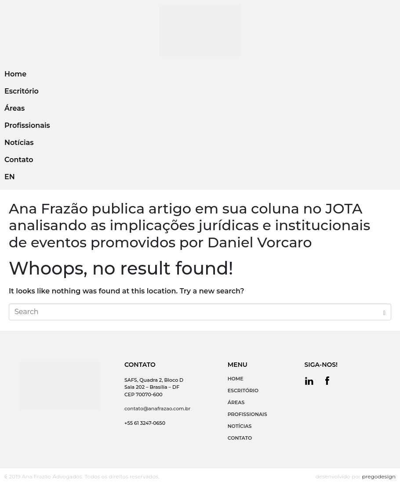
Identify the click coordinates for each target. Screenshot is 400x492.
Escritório (21, 91)
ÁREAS (236, 402)
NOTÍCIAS (240, 426)
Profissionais (27, 125)
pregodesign (379, 476)
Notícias (18, 142)
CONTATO (240, 438)
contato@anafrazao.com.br (157, 408)
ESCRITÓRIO (243, 390)
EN (9, 177)
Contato (18, 160)
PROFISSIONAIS (247, 414)
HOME (236, 379)
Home (15, 74)
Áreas (14, 108)
